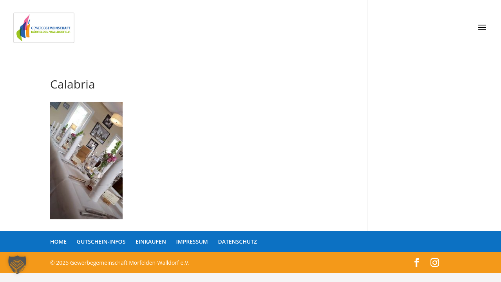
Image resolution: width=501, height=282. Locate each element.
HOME (58, 241)
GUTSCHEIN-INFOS (101, 241)
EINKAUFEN (151, 241)
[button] (17, 265)
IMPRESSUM (192, 241)
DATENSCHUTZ (237, 241)
